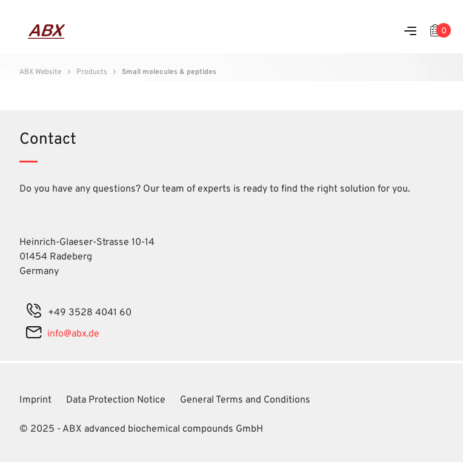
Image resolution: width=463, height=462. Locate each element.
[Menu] (410, 32)
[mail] (34, 334)
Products (91, 72)
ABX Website (40, 72)
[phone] (34, 313)
